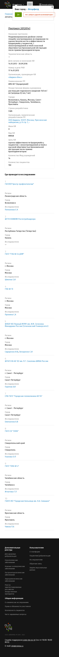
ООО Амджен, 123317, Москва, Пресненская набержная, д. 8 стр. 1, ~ (27, 121)
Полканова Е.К (11, 210)
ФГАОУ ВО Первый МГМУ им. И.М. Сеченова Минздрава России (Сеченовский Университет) (26, 325)
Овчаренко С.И (26, 352)
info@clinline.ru (17, 646)
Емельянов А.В (11, 422)
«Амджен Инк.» (15, 77)
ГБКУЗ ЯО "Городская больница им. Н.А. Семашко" (27, 501)
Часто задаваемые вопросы (15, 614)
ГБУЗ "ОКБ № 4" (12, 466)
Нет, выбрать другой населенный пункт (39, 15)
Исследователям (36, 560)
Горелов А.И (10, 387)
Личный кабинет (47, 4)
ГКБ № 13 (9, 289)
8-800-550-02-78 (29, 640)
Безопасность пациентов (14, 610)
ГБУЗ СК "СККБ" (12, 431)
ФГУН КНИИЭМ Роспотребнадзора (20, 219)
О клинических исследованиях (17, 602)
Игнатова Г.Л (11, 492)
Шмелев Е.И (10, 279)
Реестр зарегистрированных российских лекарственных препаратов (13, 589)
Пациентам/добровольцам (40, 556)
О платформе (35, 552)
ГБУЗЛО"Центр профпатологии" (19, 184)
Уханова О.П (10, 457)
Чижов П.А (9, 527)
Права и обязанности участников (18, 606)
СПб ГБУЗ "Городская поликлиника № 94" (23, 396)
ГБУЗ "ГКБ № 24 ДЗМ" (14, 254)
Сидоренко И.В (11, 352)
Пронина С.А (10, 314)
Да (18, 14)
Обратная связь (36, 564)
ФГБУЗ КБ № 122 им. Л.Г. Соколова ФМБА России (26, 361)
